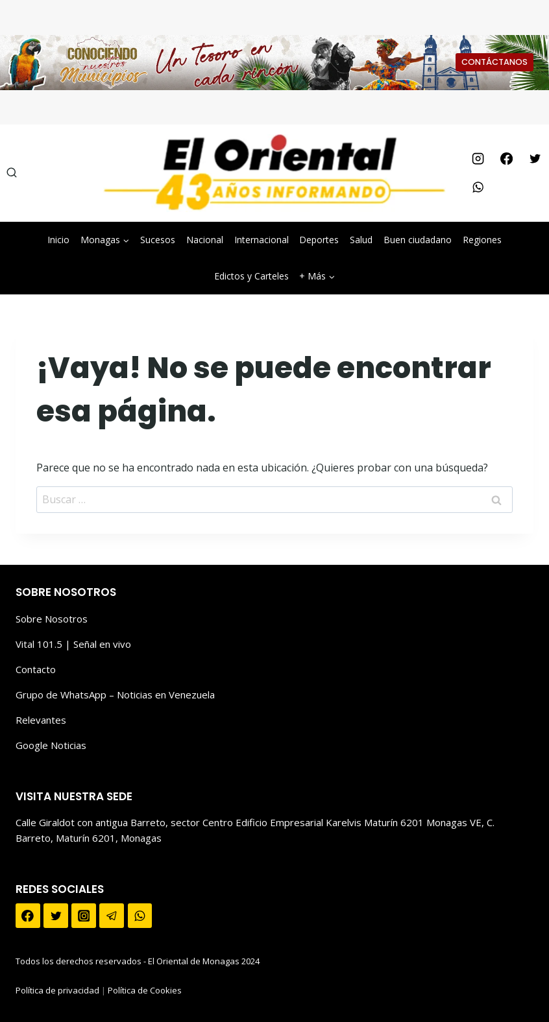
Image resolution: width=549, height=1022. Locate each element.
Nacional (204, 239)
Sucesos (157, 239)
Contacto (36, 669)
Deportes (319, 239)
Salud (361, 239)
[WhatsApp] (477, 187)
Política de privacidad (57, 990)
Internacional (261, 239)
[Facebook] (506, 159)
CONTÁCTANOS (494, 61)
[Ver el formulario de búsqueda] (11, 173)
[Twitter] (534, 159)
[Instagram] (477, 159)
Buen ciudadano (418, 239)
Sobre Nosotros (52, 618)
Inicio (58, 239)
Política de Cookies (145, 990)
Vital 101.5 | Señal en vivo (73, 643)
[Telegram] (111, 915)
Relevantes (41, 719)
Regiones (482, 239)
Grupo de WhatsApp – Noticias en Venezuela (115, 694)
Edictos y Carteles (251, 276)
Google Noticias (51, 745)
